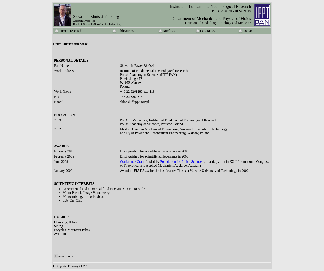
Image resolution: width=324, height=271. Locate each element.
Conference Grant (132, 161)
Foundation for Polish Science (181, 161)
